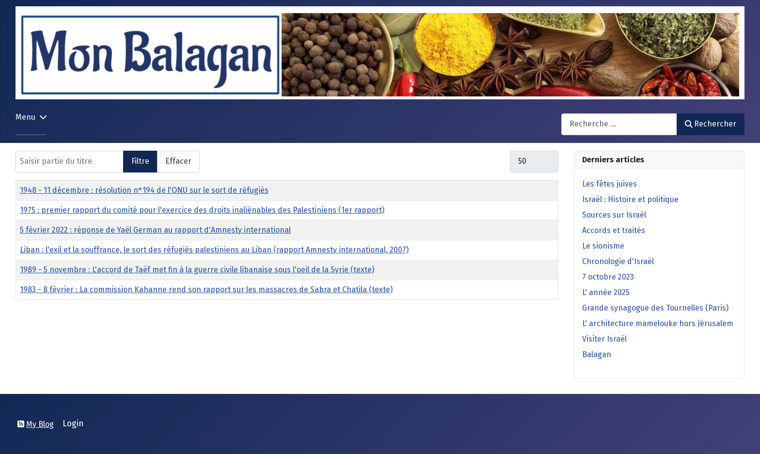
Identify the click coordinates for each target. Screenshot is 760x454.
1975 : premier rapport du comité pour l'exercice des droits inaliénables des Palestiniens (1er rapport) (202, 210)
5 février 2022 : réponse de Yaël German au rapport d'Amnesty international (155, 230)
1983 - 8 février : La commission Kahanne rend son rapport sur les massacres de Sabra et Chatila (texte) (206, 289)
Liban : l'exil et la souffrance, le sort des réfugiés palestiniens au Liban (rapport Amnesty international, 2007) (214, 249)
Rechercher (710, 123)
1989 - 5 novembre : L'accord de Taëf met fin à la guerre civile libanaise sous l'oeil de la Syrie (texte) (197, 269)
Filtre (140, 161)
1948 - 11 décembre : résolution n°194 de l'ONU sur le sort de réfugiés (144, 190)
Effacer (178, 161)
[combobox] (619, 124)
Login (73, 424)
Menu (25, 117)
